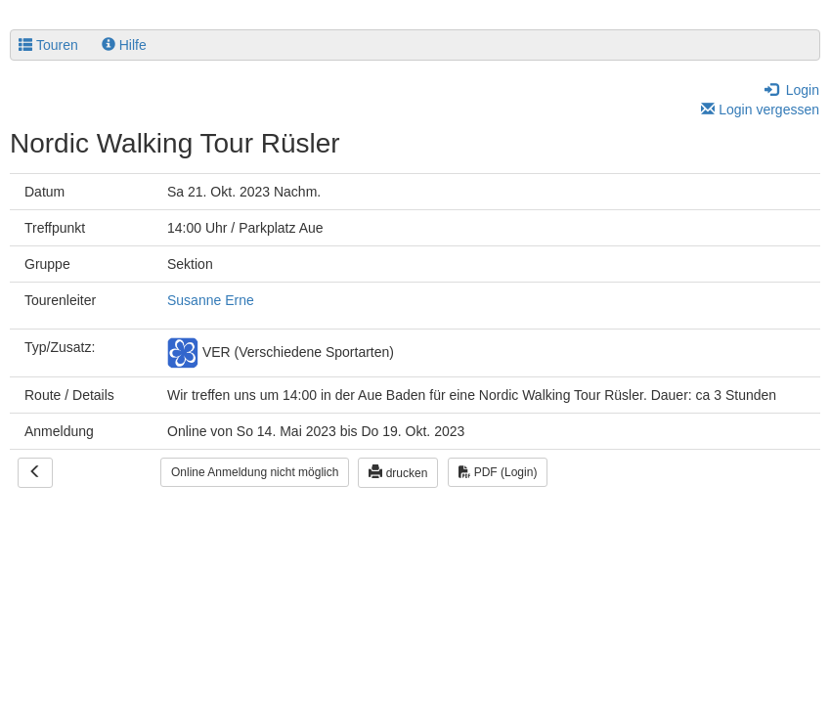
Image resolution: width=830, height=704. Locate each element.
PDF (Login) (498, 472)
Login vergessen (760, 109)
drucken (398, 472)
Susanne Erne (210, 300)
